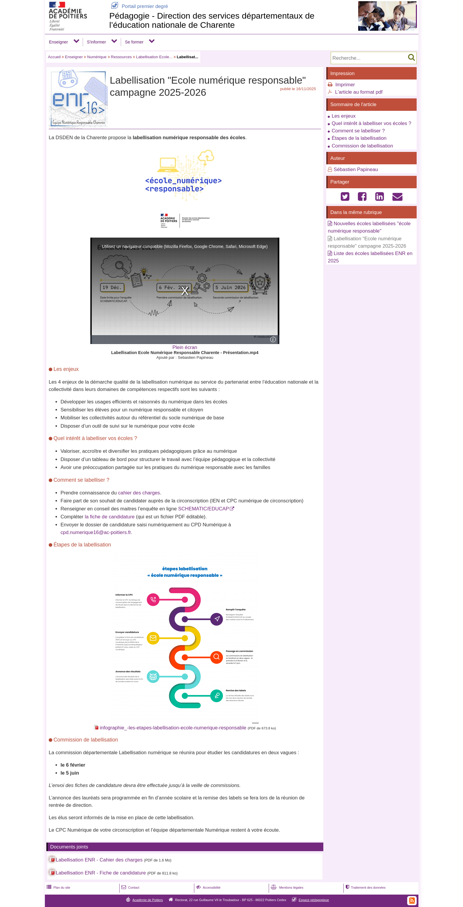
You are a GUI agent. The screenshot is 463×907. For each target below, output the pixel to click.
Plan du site (57, 887)
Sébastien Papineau (356, 169)
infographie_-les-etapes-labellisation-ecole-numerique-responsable (173, 728)
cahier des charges (139, 493)
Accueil (54, 57)
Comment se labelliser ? (358, 131)
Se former (134, 42)
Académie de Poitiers (147, 900)
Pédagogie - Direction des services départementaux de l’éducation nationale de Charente (211, 20)
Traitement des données (364, 887)
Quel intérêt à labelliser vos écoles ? (371, 123)
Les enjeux (344, 116)
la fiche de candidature (110, 517)
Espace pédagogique (314, 900)
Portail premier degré (138, 6)
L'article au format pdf (359, 92)
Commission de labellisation (362, 146)
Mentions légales (286, 887)
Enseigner (58, 42)
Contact (129, 887)
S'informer (96, 42)
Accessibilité (208, 887)
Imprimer (345, 84)
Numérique (97, 57)
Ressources (121, 57)
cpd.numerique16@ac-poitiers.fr (96, 532)
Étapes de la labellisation (359, 138)
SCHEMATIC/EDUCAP (203, 509)
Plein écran (184, 347)
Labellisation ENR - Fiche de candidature (101, 873)
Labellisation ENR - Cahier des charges (99, 860)
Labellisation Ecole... (154, 57)
